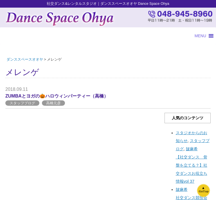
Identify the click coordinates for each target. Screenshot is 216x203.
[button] (200, 35)
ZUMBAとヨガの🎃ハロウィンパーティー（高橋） (56, 96)
